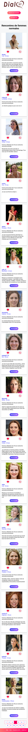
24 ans (9, 314)
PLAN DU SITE (16, 730)
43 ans (8, 142)
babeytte (4, 656)
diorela (4, 54)
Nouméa (4, 529)
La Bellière (4, 99)
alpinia (3, 226)
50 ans (7, 56)
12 (20, 725)
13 (23, 725)
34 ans (9, 529)
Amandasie (5, 312)
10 (14, 725)
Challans (4, 572)
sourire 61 (4, 613)
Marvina (4, 140)
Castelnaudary (5, 701)
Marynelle (4, 398)
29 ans (8, 443)
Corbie (3, 443)
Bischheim (4, 271)
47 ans (6, 185)
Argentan (4, 615)
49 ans (9, 572)
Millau (3, 400)
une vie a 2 (5, 570)
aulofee (4, 441)
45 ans (9, 658)
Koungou (4, 228)
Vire (3, 185)
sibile (3, 484)
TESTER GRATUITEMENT (14, 12)
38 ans (9, 228)
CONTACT (24, 730)
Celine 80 (4, 97)
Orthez (3, 142)
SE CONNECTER (14, 17)
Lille (3, 486)
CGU (10, 730)
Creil (3, 56)
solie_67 (4, 269)
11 (17, 725)
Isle (3, 357)
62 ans (10, 271)
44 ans (10, 99)
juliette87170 (5, 355)
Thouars (4, 658)
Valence (4, 314)
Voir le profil (14, 70)
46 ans (6, 357)
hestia (3, 699)
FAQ (7, 730)
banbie (3, 527)
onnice (3, 183)
